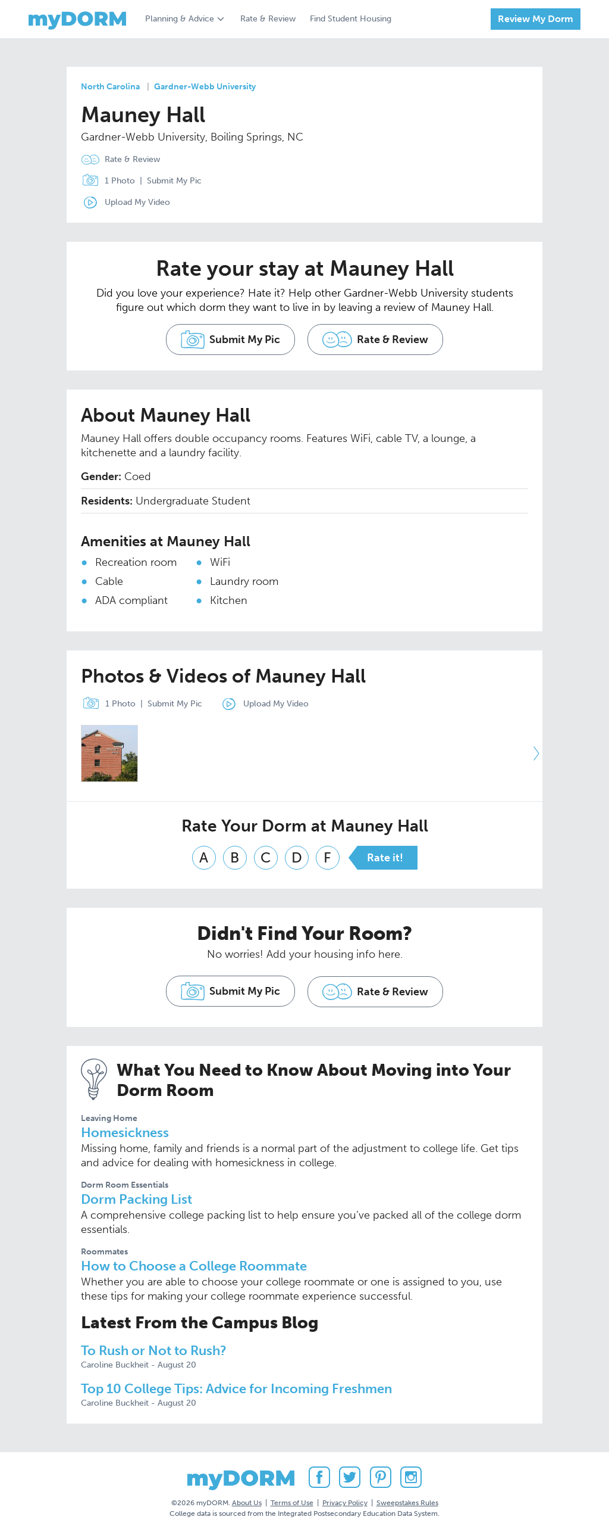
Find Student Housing (350, 19)
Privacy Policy (345, 1498)
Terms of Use (292, 1498)
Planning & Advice (179, 19)
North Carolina (110, 87)
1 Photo (105, 181)
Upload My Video (137, 202)
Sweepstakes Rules (407, 1498)
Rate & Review (268, 19)
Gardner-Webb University (205, 87)
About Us (247, 1498)
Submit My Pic (174, 181)
